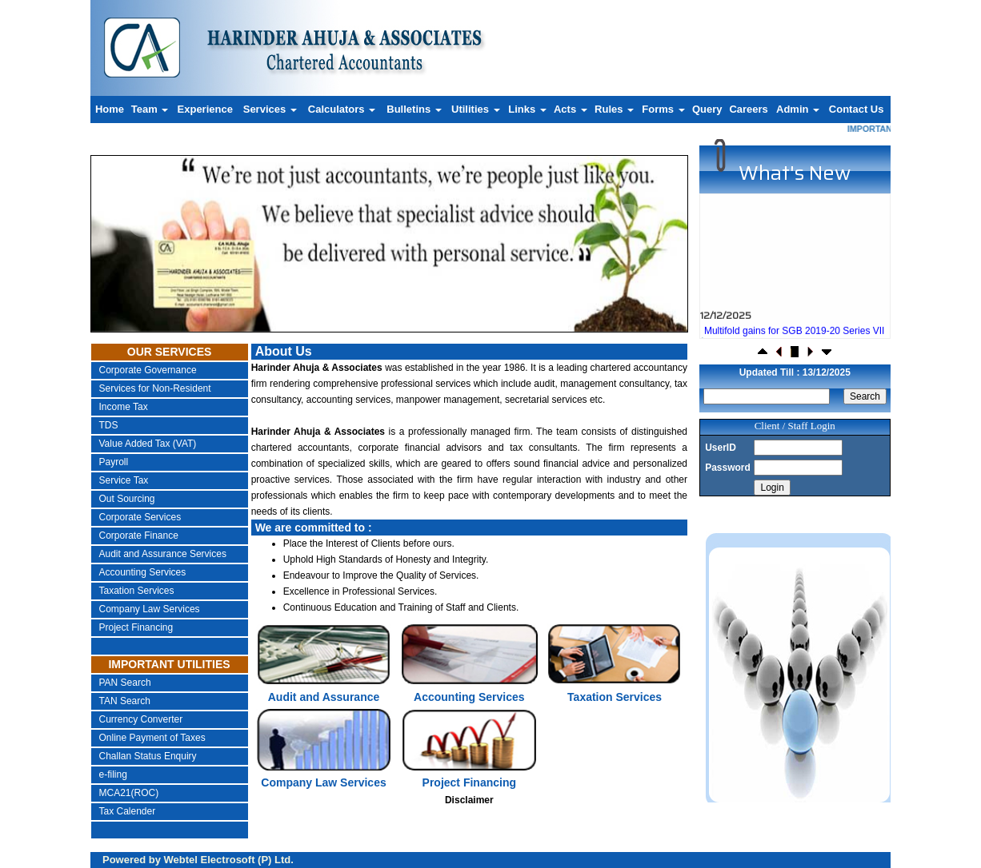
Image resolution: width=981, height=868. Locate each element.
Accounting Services (142, 572)
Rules (614, 109)
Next (628, 221)
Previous (144, 221)
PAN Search (125, 682)
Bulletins (414, 109)
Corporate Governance (148, 370)
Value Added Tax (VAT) (148, 443)
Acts (570, 109)
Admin (797, 109)
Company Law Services (149, 609)
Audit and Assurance (324, 697)
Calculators (341, 109)
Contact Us (856, 109)
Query (707, 109)
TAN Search (124, 701)
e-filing (113, 774)
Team (150, 109)
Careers (748, 109)
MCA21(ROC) (129, 792)
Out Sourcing (127, 498)
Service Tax (124, 480)
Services (270, 109)
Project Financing (136, 627)
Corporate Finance (138, 535)
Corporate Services (140, 517)
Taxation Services (136, 590)
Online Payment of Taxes (152, 737)
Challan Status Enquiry (148, 756)
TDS (108, 425)
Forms (663, 109)
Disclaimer (469, 800)
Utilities (475, 109)
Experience (205, 109)
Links (527, 109)
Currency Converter (141, 719)
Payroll (114, 462)
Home (109, 109)
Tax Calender (127, 811)
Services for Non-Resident (155, 388)
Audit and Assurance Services (162, 553)
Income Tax (123, 406)
